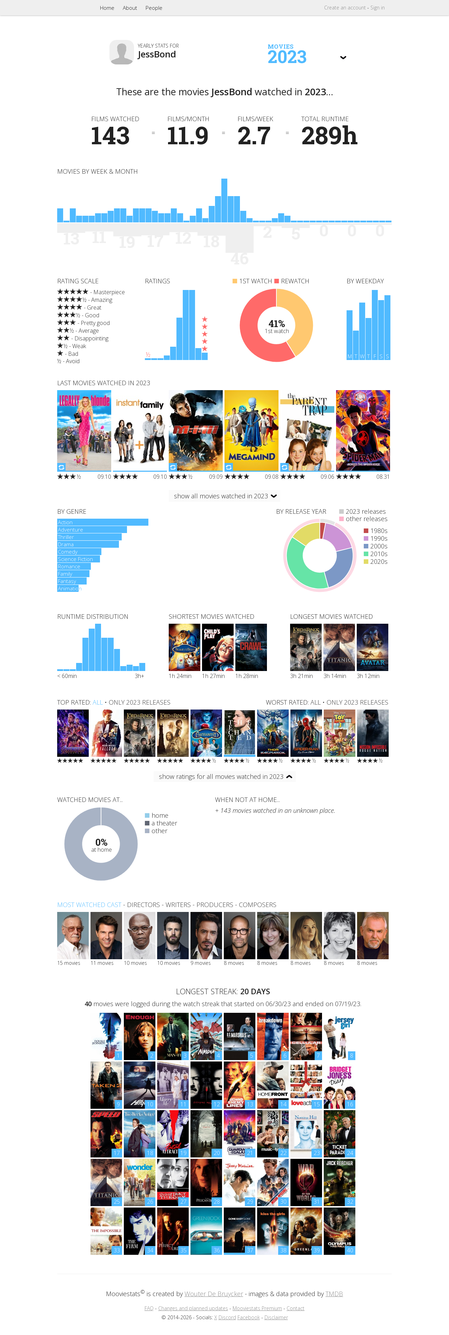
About (130, 7)
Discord (227, 1317)
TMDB (334, 1293)
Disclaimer (276, 1317)
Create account (345, 7)
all (98, 702)
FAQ (149, 1308)
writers (178, 904)
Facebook (248, 1317)
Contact (295, 1308)
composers (257, 904)
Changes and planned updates (193, 1308)
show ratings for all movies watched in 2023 (221, 776)
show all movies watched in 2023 (221, 496)
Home (107, 7)
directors (143, 904)
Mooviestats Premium (257, 1308)
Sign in (377, 7)
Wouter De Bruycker (214, 1293)
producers (214, 904)
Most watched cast (89, 904)
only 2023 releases (139, 702)
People (154, 7)
